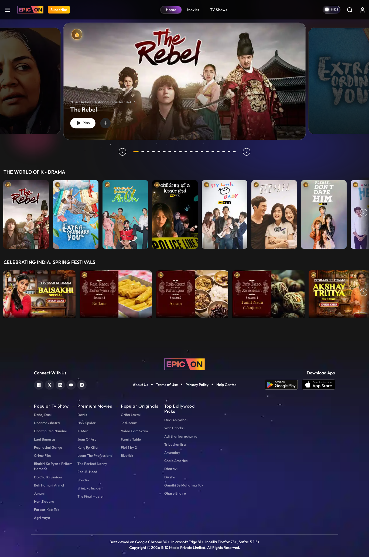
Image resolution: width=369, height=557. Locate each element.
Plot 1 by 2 (129, 447)
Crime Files (43, 455)
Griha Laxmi (131, 414)
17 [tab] (224, 151)
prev (121, 152)
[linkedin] (60, 384)
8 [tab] (176, 151)
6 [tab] (165, 151)
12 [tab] (197, 151)
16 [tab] (219, 151)
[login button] (362, 9)
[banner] (184, 81)
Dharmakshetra (47, 423)
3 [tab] (149, 151)
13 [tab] (202, 151)
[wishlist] (108, 122)
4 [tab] (154, 151)
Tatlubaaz (129, 423)
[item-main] (26, 213)
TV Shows (218, 9)
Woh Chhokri (174, 428)
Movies (193, 9)
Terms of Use (167, 384)
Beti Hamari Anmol (49, 485)
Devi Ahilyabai (175, 420)
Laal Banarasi (45, 439)
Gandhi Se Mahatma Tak (183, 485)
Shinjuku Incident (90, 488)
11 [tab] (192, 151)
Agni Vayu (42, 517)
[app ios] (318, 385)
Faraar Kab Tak (46, 509)
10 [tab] (186, 151)
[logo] (184, 363)
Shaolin (83, 480)
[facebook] (38, 384)
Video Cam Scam (134, 431)
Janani (39, 493)
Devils (82, 414)
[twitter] (49, 384)
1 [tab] (135, 151)
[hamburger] (7, 9)
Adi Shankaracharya (180, 436)
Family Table (131, 439)
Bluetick (127, 455)
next (247, 152)
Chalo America (176, 460)
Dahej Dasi (43, 414)
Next (363, 213)
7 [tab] (170, 151)
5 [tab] (159, 151)
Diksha (169, 477)
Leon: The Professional (95, 455)
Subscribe (58, 9)
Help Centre (226, 384)
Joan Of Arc (86, 439)
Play (84, 122)
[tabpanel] (184, 76)
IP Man (82, 431)
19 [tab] (235, 151)
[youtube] (71, 384)
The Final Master (90, 496)
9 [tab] (181, 151)
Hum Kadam (44, 501)
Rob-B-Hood (87, 471)
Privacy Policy (197, 384)
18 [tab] (229, 151)
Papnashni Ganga (48, 447)
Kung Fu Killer (88, 447)
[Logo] (30, 10)
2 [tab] (143, 151)
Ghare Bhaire (175, 493)
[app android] (283, 385)
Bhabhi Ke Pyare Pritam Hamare (53, 466)
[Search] (349, 9)
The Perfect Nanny (92, 463)
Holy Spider (86, 423)
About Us (140, 384)
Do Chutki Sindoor (48, 477)
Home (171, 9)
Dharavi (170, 469)
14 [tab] (208, 151)
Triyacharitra (175, 444)
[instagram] (82, 384)
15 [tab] (213, 151)
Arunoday (172, 452)
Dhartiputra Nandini (50, 431)
